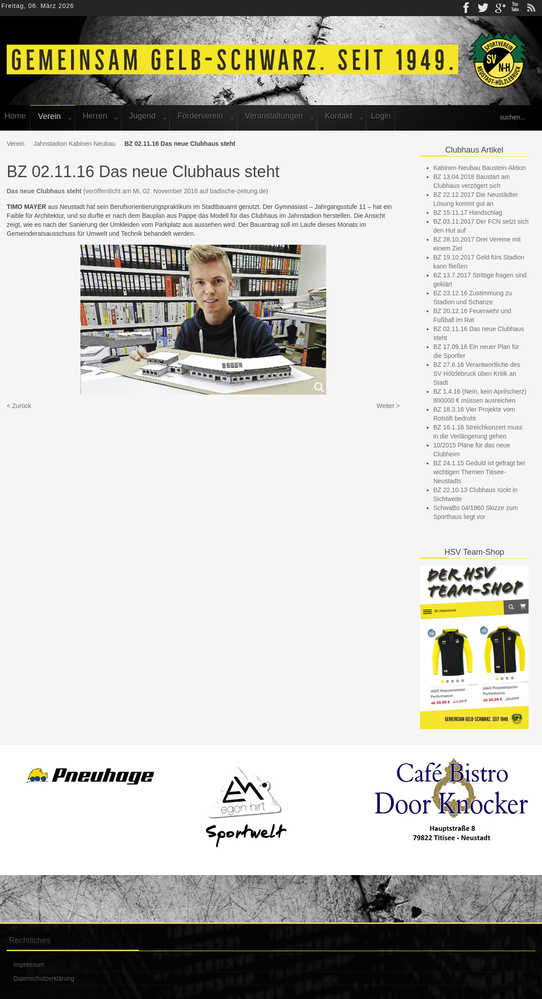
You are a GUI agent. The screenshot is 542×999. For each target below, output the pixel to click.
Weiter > (387, 405)
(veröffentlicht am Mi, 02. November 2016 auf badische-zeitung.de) (137, 191)
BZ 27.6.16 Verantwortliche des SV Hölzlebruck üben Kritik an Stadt (477, 373)
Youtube (515, 8)
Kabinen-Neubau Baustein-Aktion (479, 167)
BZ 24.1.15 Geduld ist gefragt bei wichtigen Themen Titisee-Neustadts (479, 472)
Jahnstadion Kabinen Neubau (75, 143)
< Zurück (19, 405)
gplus (499, 8)
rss (531, 8)
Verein (16, 143)
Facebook (467, 8)
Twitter (483, 8)
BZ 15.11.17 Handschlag (467, 212)
